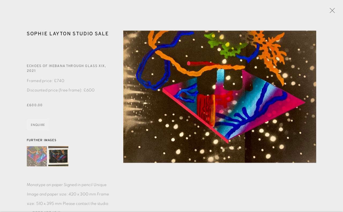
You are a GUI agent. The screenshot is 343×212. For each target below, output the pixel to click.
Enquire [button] (38, 125)
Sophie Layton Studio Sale (68, 35)
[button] (37, 157)
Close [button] (331, 12)
